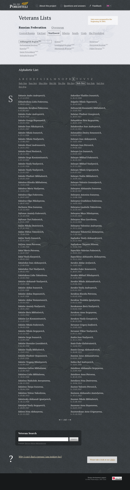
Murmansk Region (63, 48)
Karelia (23, 48)
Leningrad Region (63, 45)
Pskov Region (96, 48)
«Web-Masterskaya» (93, 479)
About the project (46, 5)
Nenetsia (94, 41)
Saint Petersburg (27, 52)
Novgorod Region (97, 45)
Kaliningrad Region (29, 45)
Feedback (95, 5)
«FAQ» (112, 459)
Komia (57, 41)
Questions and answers (73, 5)
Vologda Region (27, 55)
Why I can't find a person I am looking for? (40, 456)
